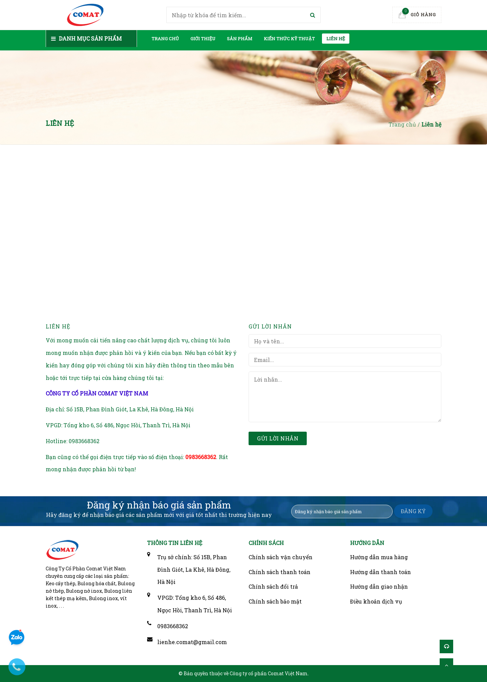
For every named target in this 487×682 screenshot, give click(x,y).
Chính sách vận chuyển (280, 557)
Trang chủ (165, 39)
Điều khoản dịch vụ (376, 601)
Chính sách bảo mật (275, 601)
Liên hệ (335, 39)
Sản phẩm (239, 39)
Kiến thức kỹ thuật (289, 39)
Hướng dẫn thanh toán (380, 571)
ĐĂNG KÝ (413, 511)
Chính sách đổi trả (273, 586)
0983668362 (84, 441)
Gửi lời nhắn (277, 438)
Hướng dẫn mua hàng (379, 557)
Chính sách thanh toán (279, 571)
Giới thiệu (202, 39)
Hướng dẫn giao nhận (379, 586)
